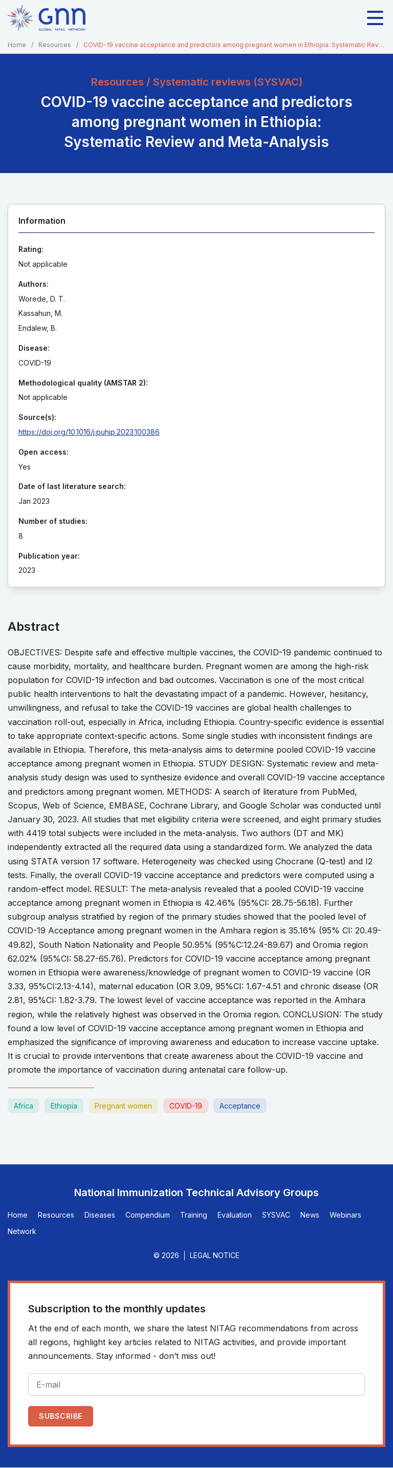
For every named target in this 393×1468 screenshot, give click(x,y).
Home (17, 45)
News (309, 1214)
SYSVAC (276, 1214)
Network (22, 1231)
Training (193, 1214)
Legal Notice (214, 1255)
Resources (54, 45)
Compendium (147, 1214)
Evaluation (234, 1214)
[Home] (46, 18)
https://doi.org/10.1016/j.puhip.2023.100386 (89, 432)
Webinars (345, 1214)
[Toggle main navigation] (375, 18)
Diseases (99, 1214)
